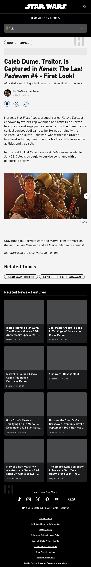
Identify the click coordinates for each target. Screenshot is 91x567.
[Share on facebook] (7, 104)
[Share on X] (16, 104)
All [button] (11, 28)
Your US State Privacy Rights (45, 540)
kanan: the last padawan (62, 277)
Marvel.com (58, 240)
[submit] (84, 6)
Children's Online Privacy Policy (45, 535)
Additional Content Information (45, 524)
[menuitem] (5, 6)
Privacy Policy (45, 529)
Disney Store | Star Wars (45, 546)
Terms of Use (45, 518)
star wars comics (21, 277)
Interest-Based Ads (46, 557)
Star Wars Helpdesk (45, 552)
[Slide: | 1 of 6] (45, 196)
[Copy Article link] (26, 104)
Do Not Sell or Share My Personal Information (45, 563)
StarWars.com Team (28, 91)
